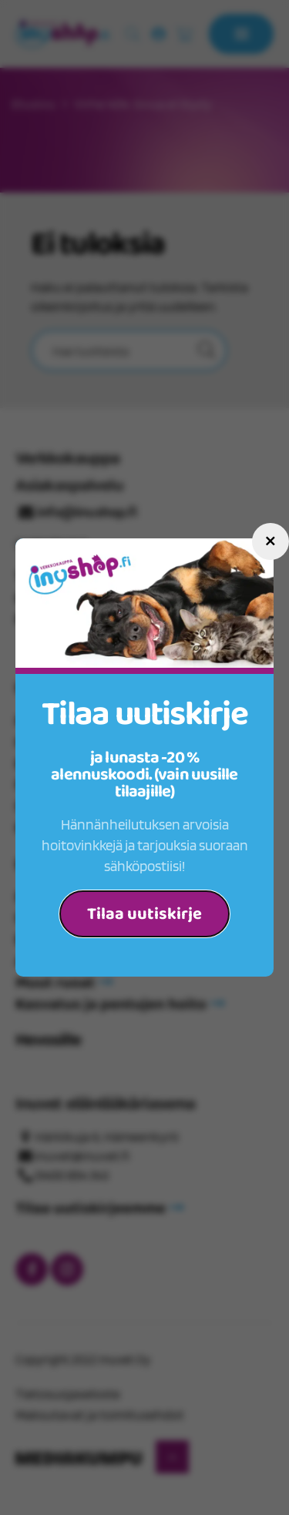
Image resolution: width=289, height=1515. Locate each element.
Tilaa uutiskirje (144, 914)
